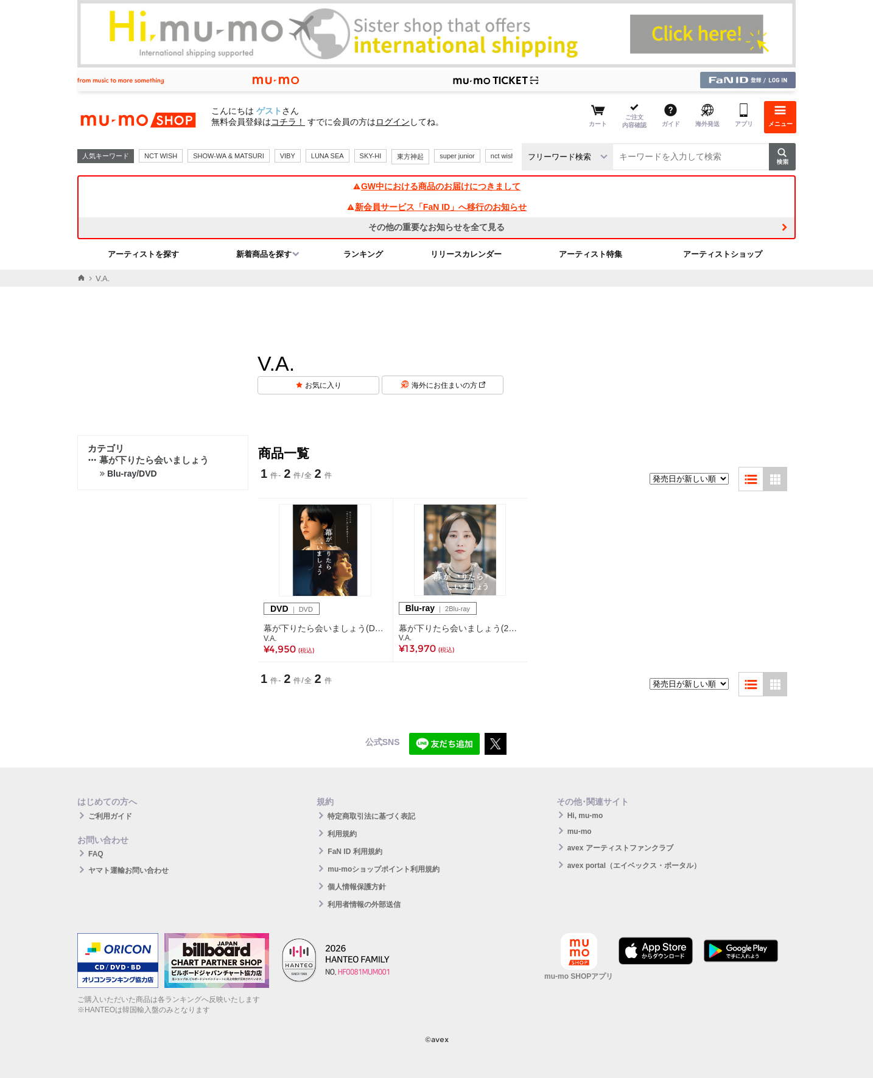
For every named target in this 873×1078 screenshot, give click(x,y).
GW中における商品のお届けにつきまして (436, 186)
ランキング (363, 254)
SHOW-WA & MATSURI (228, 155)
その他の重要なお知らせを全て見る (436, 227)
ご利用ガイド (110, 816)
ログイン (393, 122)
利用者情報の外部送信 (364, 904)
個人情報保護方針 (357, 887)
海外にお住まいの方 (448, 385)
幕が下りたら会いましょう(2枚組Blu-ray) (460, 628)
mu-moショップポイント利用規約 (384, 869)
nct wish (503, 155)
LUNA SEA (327, 155)
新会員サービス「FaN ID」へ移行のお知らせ (436, 207)
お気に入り (323, 385)
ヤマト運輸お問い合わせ (128, 870)
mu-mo (579, 831)
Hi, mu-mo (585, 815)
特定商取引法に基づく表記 (371, 816)
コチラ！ (288, 122)
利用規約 (342, 834)
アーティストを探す (143, 254)
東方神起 (410, 156)
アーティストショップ (722, 254)
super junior (457, 155)
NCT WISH (160, 155)
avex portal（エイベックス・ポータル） (634, 865)
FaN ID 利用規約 (355, 851)
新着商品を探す (264, 254)
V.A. (270, 638)
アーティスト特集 (590, 254)
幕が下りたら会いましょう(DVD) (325, 628)
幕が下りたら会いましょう (148, 460)
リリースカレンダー (466, 254)
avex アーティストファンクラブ (620, 848)
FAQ (95, 854)
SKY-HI (371, 155)
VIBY (287, 155)
